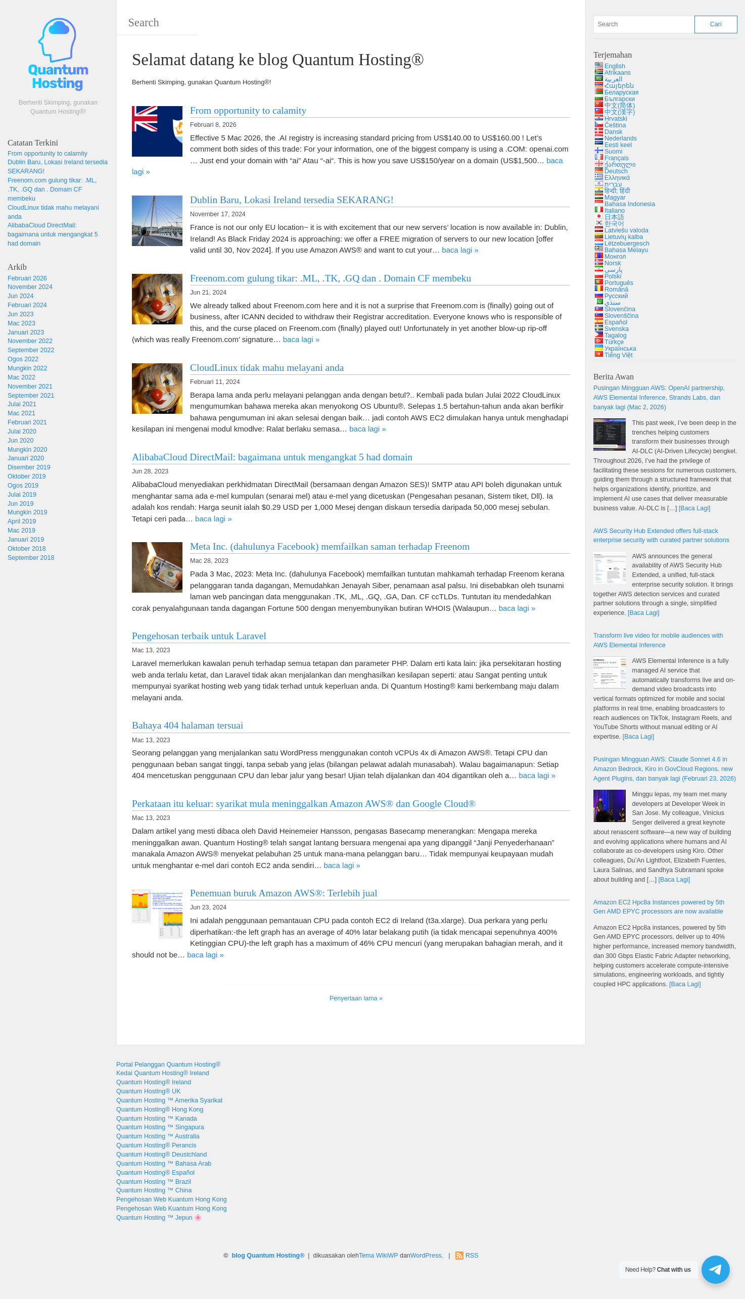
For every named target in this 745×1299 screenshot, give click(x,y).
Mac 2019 (21, 530)
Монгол (615, 256)
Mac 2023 (21, 323)
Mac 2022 (21, 377)
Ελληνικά (617, 177)
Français (616, 158)
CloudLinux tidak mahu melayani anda (267, 367)
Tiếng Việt (618, 355)
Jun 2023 (20, 314)
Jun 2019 (20, 503)
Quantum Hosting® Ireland (153, 1082)
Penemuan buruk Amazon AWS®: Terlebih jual (284, 893)
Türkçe (614, 342)
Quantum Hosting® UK (148, 1091)
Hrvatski (615, 118)
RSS (472, 1255)
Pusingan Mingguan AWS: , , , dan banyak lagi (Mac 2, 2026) (659, 397)
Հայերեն (619, 85)
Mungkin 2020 (28, 449)
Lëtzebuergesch (626, 243)
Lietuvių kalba (623, 236)
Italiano (614, 210)
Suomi (613, 151)
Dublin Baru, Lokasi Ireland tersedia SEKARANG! (292, 200)
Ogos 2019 (23, 485)
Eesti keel (618, 145)
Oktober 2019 (27, 476)
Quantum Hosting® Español (155, 1172)
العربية (613, 79)
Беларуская (621, 92)
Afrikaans (617, 72)
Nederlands (620, 138)
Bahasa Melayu (626, 250)
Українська (620, 348)
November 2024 (30, 287)
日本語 (614, 217)
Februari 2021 (27, 422)
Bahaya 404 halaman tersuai (187, 725)
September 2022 (31, 350)
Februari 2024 (27, 305)
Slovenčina (619, 309)
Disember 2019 (29, 467)
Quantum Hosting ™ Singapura (160, 1127)
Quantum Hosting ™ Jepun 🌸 (159, 1217)
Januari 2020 (26, 458)
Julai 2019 (22, 494)
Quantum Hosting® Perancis (156, 1145)
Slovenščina (621, 315)
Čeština (615, 125)
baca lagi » (460, 250)
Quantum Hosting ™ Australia (158, 1136)
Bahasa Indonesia (629, 204)
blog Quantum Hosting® (267, 1255)
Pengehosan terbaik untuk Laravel (199, 636)
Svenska (616, 328)
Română (616, 289)
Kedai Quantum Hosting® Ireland (162, 1073)
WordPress (426, 1255)
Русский (616, 296)
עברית (613, 184)
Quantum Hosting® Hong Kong (160, 1109)
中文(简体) (619, 105)
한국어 (614, 223)
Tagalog (615, 335)
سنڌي (612, 302)
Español (615, 322)
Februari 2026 (27, 278)
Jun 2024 (20, 296)
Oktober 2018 (27, 548)
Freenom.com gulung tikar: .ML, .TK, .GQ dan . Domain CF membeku (52, 189)
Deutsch (616, 171)
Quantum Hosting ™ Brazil (153, 1181)
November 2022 (30, 341)
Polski (612, 276)
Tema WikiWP (378, 1255)
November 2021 (30, 386)
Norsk (612, 263)
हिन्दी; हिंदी (617, 191)
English (614, 66)
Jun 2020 (20, 440)
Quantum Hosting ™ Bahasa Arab (163, 1163)
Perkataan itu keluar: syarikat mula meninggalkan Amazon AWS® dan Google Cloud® (304, 803)
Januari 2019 (26, 539)
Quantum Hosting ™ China (154, 1190)
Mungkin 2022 (28, 368)
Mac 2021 (21, 413)
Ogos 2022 (23, 359)
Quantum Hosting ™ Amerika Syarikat (169, 1100)
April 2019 (22, 521)
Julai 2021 (22, 404)
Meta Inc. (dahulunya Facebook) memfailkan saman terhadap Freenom (330, 546)
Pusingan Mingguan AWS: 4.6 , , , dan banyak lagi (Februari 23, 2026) (664, 769)
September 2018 (31, 557)
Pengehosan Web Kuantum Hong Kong (171, 1199)
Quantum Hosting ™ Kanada (156, 1118)
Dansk (613, 131)
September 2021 (31, 395)
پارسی (613, 269)
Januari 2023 (26, 332)
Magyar (615, 197)
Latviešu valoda (626, 230)
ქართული (620, 164)
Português (618, 282)
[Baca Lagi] (695, 508)
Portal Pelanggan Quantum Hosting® (168, 1064)
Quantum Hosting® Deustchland (161, 1154)
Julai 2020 (22, 431)
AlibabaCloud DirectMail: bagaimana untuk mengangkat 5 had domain (53, 234)
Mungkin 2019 (28, 512)
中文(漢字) (619, 112)
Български (619, 99)
